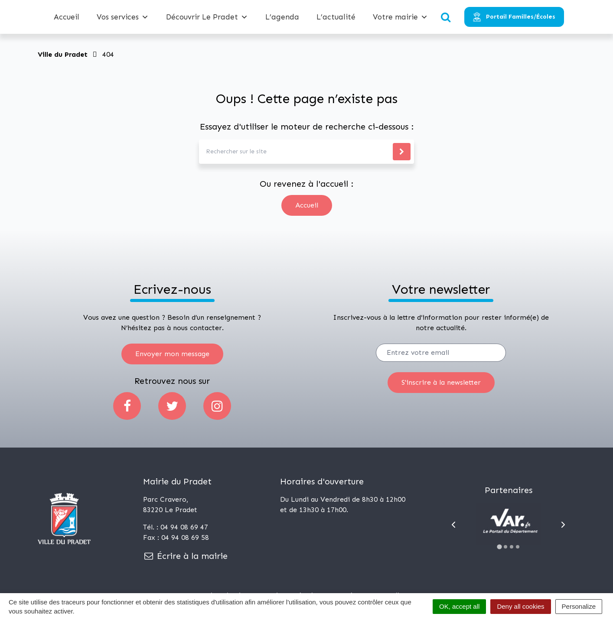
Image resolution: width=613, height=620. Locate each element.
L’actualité (335, 17)
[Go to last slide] (453, 524)
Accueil (66, 17)
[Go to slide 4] (517, 547)
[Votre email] (441, 353)
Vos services (123, 17)
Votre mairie (400, 17)
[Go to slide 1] (499, 546)
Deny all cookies (520, 606)
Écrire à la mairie (185, 556)
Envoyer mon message (172, 354)
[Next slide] (563, 524)
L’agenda (282, 17)
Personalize (579, 606)
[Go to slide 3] (511, 547)
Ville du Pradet (63, 54)
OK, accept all (459, 606)
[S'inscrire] (441, 382)
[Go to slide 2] (505, 547)
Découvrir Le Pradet (207, 17)
